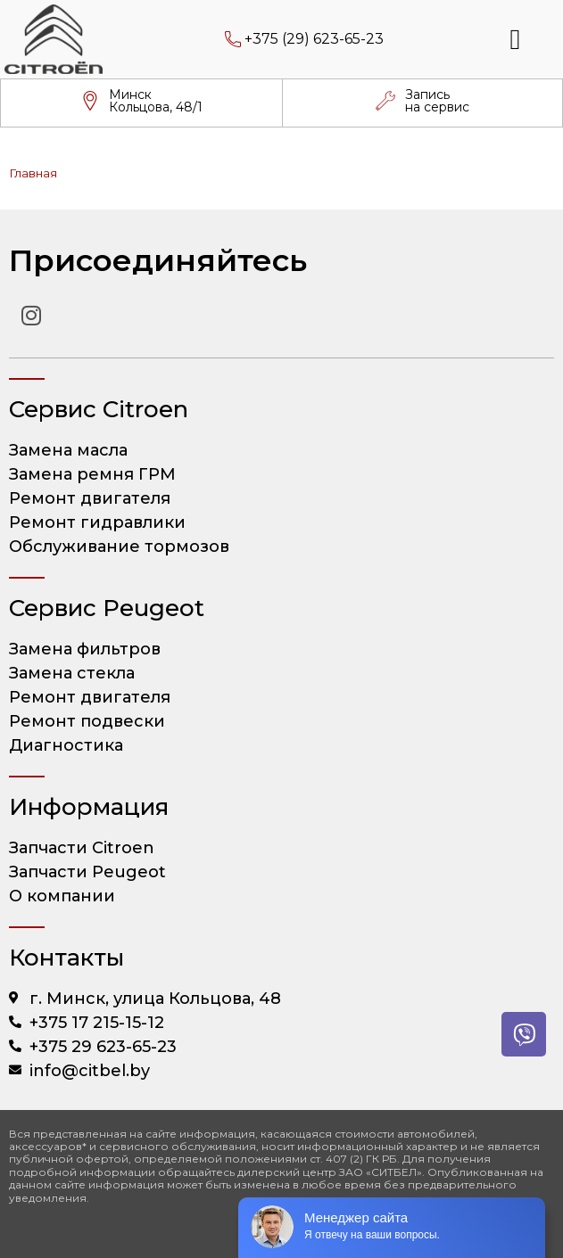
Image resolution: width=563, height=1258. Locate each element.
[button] (515, 39)
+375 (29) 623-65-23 (314, 38)
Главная (33, 173)
